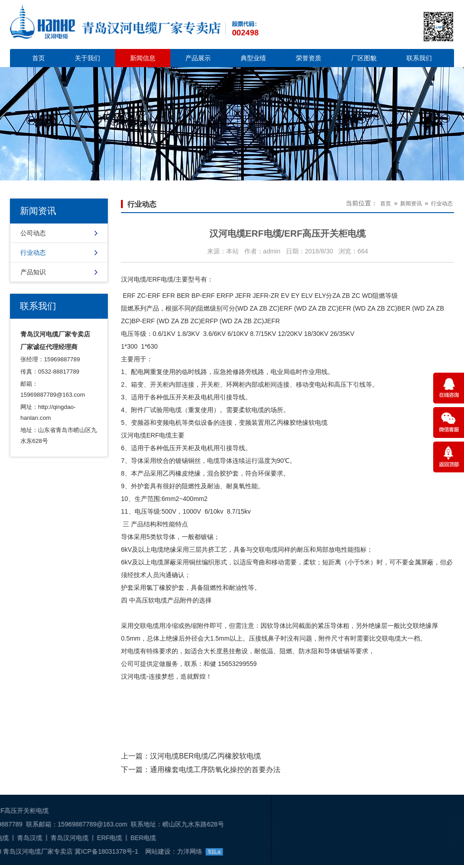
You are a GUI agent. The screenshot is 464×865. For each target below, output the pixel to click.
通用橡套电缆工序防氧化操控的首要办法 (215, 769)
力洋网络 (81, 851)
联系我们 (419, 58)
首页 (38, 58)
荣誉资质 (308, 58)
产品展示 (198, 58)
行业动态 (33, 252)
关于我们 (87, 58)
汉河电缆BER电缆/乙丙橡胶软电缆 (205, 756)
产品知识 (33, 272)
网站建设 (49, 851)
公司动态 (33, 233)
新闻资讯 (411, 203)
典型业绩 (253, 58)
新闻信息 (142, 58)
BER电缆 (35, 837)
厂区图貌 (364, 58)
